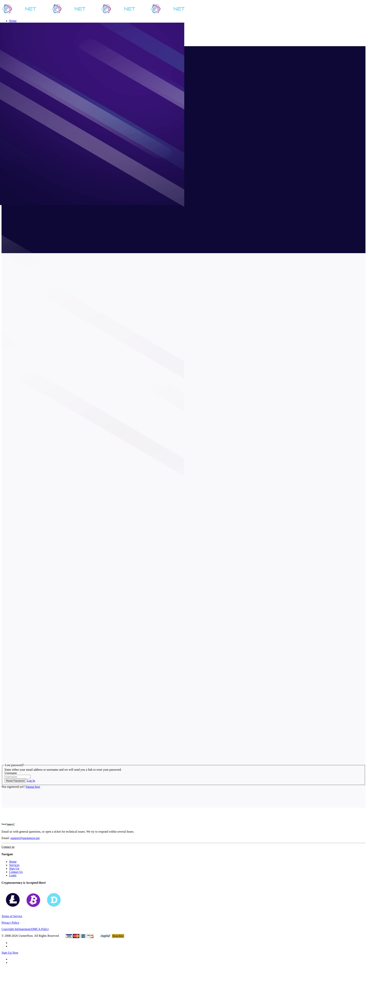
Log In (31, 780)
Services (14, 865)
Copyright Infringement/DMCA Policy (25, 929)
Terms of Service (12, 916)
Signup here (33, 786)
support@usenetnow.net (25, 838)
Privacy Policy (10, 922)
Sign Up (14, 868)
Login (12, 875)
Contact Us (16, 871)
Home (13, 861)
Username (11, 773)
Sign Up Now (10, 952)
